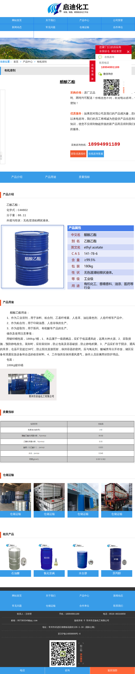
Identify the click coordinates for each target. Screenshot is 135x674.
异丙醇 (117, 573)
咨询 (67, 670)
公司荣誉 (118, 20)
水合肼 (83, 573)
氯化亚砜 (49, 573)
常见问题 (50, 27)
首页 (16, 61)
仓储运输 (84, 27)
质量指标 (84, 177)
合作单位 (118, 27)
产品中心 (84, 20)
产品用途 (50, 177)
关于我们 (50, 20)
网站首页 (17, 20)
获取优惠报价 (78, 153)
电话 (22, 670)
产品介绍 (16, 177)
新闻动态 (17, 27)
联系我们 (17, 34)
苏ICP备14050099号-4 (69, 634)
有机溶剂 (42, 61)
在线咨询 (106, 57)
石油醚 (15, 573)
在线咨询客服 (95, 153)
